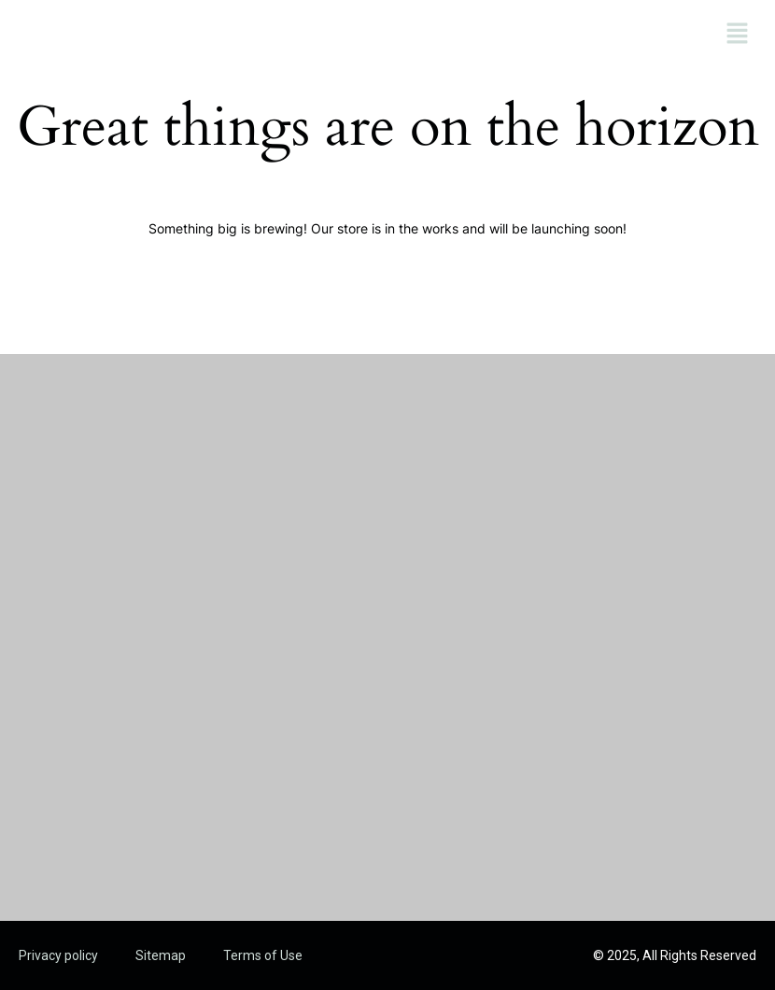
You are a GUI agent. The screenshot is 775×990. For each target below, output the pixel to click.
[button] (737, 34)
